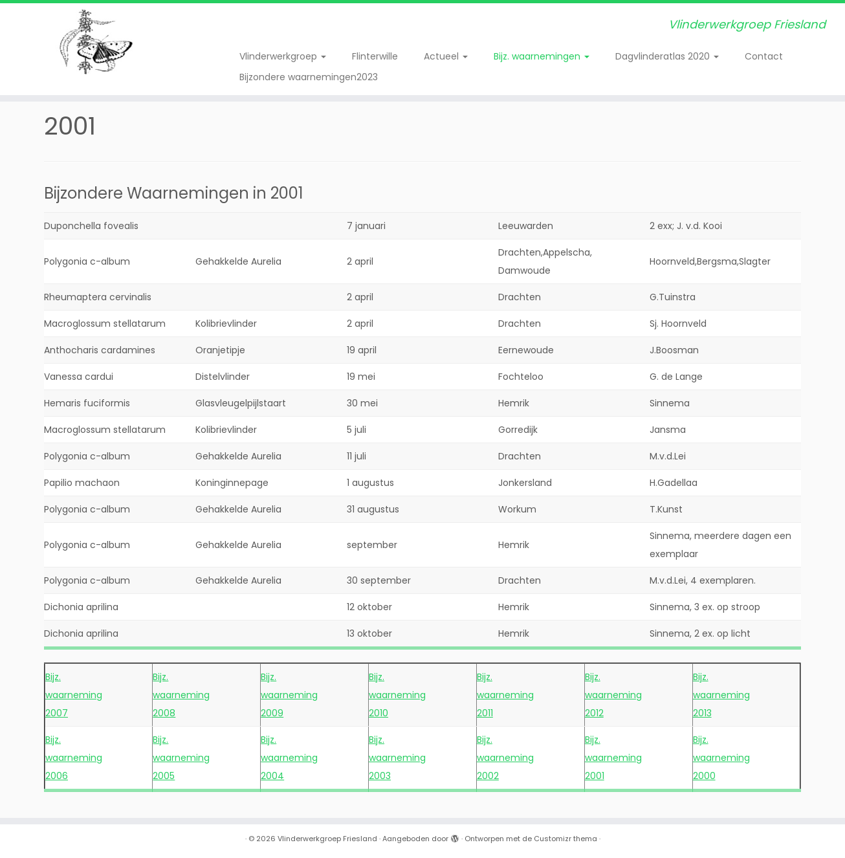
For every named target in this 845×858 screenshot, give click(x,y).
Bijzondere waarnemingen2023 (308, 77)
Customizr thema (565, 838)
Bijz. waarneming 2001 (613, 757)
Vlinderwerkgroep (282, 56)
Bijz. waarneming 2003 (397, 757)
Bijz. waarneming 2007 (73, 695)
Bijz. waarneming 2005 (181, 757)
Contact (764, 56)
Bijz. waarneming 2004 (289, 757)
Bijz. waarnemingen (541, 56)
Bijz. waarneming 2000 (721, 757)
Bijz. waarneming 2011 (505, 695)
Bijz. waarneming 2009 (289, 695)
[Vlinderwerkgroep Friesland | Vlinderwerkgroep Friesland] (97, 42)
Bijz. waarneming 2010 (397, 695)
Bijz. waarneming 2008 (181, 695)
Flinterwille (375, 56)
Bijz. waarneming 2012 (613, 695)
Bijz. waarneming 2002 (505, 757)
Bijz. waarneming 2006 (73, 757)
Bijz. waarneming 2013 (721, 695)
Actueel (446, 56)
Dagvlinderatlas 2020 (667, 56)
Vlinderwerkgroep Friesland (327, 838)
